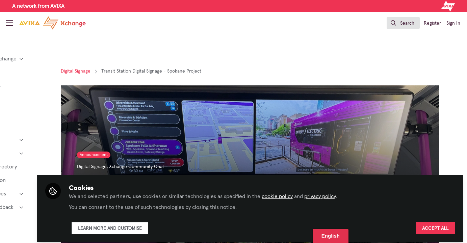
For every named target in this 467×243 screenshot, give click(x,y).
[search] (403, 23)
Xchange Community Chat (167, 166)
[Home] (46, 23)
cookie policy (330, 193)
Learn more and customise (163, 225)
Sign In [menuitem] (453, 23)
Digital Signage (107, 71)
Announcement (125, 155)
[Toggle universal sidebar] (9, 23)
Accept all (435, 225)
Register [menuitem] (432, 23)
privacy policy (373, 193)
